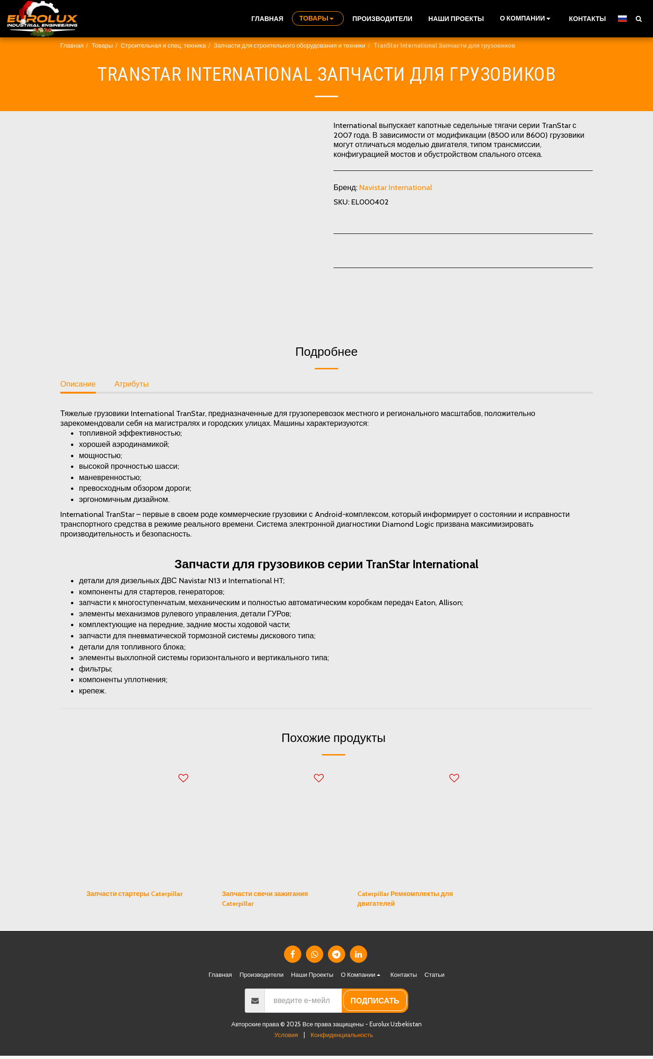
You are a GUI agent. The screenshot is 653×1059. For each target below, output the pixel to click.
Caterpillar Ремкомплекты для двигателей (404, 900)
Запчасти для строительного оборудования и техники (289, 45)
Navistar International (395, 187)
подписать (374, 1004)
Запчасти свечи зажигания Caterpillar (272, 900)
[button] (526, 18)
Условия (286, 1038)
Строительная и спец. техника (163, 45)
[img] (137, 823)
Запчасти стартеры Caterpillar (123, 900)
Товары (102, 45)
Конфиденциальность (342, 1038)
